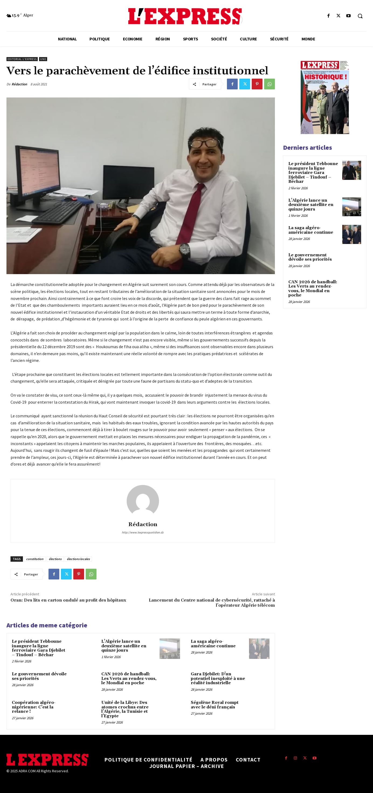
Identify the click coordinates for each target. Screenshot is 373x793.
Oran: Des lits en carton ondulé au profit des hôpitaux (68, 600)
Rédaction (19, 84)
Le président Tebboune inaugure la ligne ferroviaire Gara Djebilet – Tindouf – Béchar (38, 648)
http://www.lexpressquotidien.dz (143, 532)
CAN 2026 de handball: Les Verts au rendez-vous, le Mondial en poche (129, 679)
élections (55, 559)
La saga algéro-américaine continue (213, 644)
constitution (34, 559)
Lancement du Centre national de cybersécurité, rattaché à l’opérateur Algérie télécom (212, 603)
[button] (360, 15)
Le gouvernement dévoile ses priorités (39, 676)
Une (43, 59)
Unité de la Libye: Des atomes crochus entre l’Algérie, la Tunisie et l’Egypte (124, 709)
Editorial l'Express (22, 59)
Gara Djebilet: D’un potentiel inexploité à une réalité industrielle (218, 679)
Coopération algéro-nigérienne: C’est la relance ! (34, 707)
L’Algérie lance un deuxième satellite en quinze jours (123, 646)
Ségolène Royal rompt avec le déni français (215, 705)
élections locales (78, 559)
